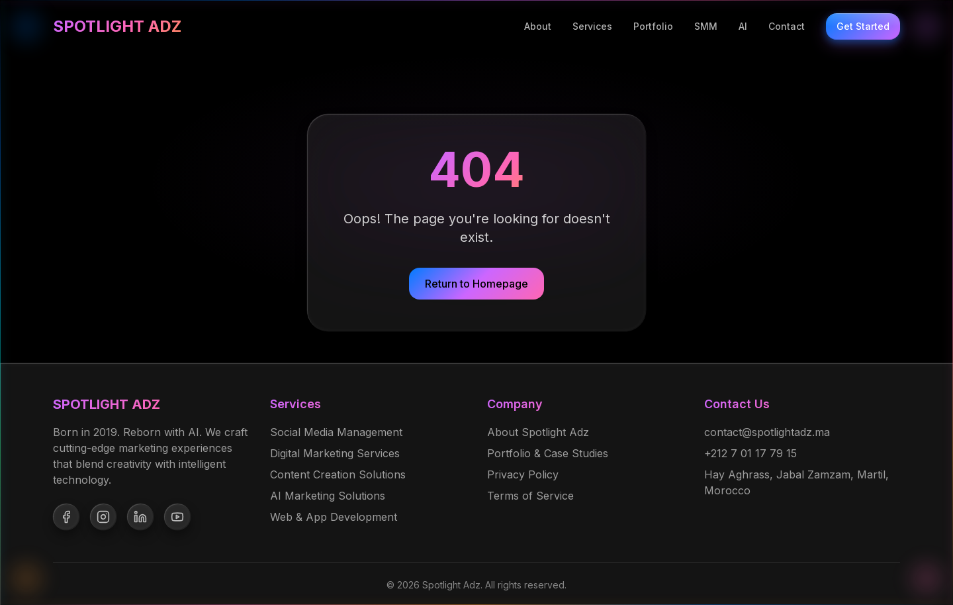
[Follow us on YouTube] (177, 517)
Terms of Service (530, 495)
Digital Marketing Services (335, 453)
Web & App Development (333, 516)
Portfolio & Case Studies (547, 453)
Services (592, 26)
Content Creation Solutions (338, 474)
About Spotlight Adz (538, 432)
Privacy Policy (523, 474)
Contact (786, 26)
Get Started (863, 26)
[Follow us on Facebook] (66, 517)
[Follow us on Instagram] (103, 517)
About (537, 26)
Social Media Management (336, 432)
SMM (705, 26)
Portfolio (653, 26)
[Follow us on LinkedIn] (140, 517)
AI (743, 26)
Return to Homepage (476, 283)
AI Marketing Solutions (327, 495)
